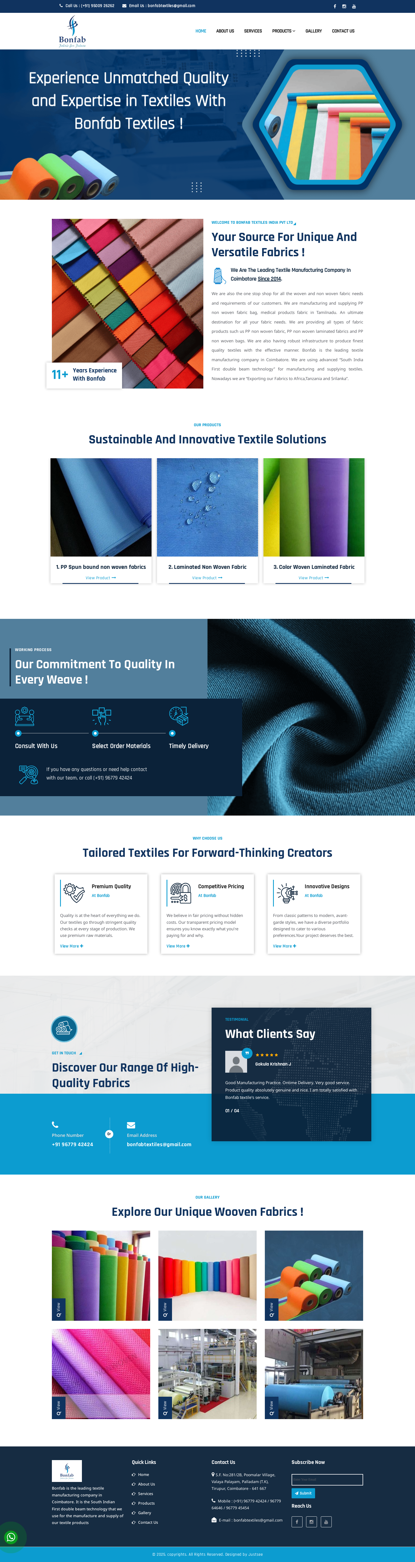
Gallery (314, 31)
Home (200, 31)
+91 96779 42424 (72, 1144)
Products (283, 31)
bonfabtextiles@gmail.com (159, 1144)
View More (72, 946)
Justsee (255, 1554)
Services (253, 31)
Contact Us (343, 31)
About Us (225, 31)
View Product (101, 578)
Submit (303, 1493)
